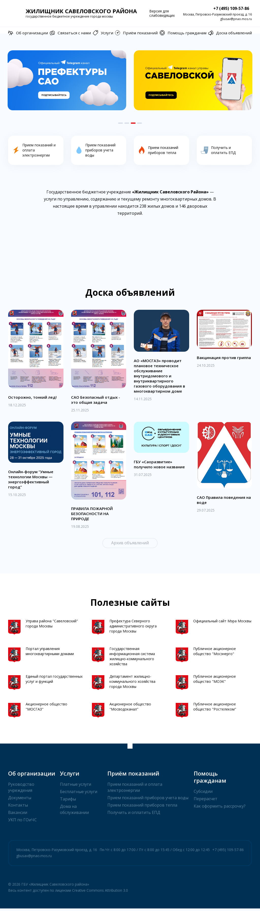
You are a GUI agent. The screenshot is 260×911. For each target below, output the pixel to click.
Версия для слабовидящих (162, 13)
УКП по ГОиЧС (22, 822)
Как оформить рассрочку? (220, 808)
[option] (67, 80)
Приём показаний (137, 33)
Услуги (103, 33)
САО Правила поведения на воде (222, 502)
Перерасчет (205, 801)
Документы (19, 800)
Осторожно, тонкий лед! (33, 399)
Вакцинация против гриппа (217, 362)
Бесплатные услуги (78, 794)
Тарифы (68, 801)
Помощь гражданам (183, 33)
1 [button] (120, 123)
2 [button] (126, 123)
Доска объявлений (231, 33)
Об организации (27, 33)
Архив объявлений (130, 545)
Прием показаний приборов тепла (142, 807)
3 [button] (133, 123)
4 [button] (139, 123)
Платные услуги (75, 787)
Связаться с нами (69, 33)
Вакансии (17, 815)
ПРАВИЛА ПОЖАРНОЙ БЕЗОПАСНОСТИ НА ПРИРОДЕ (94, 516)
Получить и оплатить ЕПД (133, 815)
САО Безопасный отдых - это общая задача (96, 401)
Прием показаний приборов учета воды (147, 800)
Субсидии (203, 794)
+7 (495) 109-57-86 (226, 8)
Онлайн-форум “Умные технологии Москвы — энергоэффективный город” (31, 481)
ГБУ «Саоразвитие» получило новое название (161, 466)
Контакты (18, 807)
